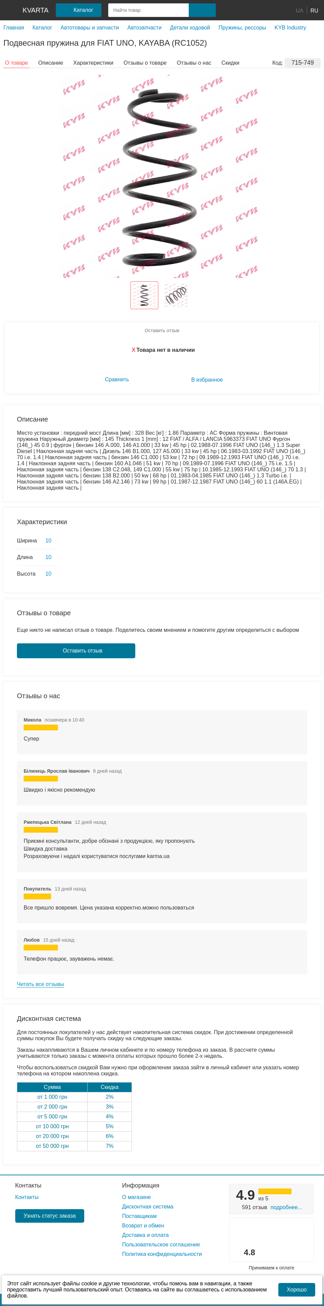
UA (299, 10)
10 (48, 540)
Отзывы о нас (194, 63)
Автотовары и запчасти (90, 27)
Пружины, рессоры (242, 27)
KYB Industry (290, 27)
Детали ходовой (190, 27)
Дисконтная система (147, 1206)
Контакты (28, 1185)
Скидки (230, 63)
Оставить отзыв (162, 330)
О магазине (136, 1197)
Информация (140, 1185)
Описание (50, 63)
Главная (13, 27)
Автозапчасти (144, 27)
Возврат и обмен (143, 1225)
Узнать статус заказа (50, 1216)
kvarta (36, 10)
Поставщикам (139, 1216)
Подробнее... (286, 1207)
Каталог (42, 27)
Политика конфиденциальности (162, 1254)
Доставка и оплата (145, 1235)
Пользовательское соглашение (161, 1244)
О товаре (16, 63)
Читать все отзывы (40, 984)
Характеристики (93, 63)
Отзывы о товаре (144, 63)
